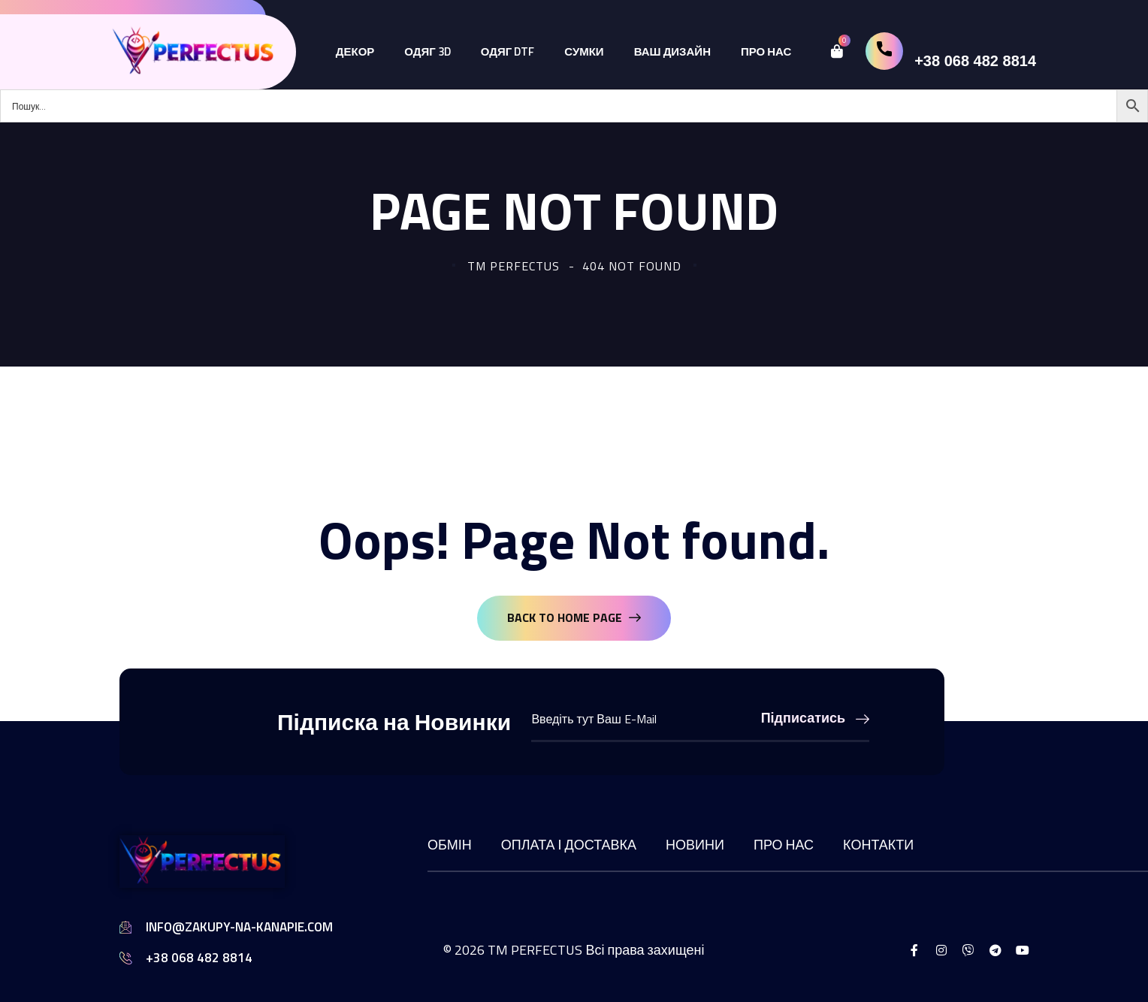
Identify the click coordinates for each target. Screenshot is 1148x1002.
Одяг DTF (507, 51)
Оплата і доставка (568, 844)
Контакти (878, 844)
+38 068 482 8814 (975, 61)
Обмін (449, 844)
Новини (695, 844)
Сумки (583, 51)
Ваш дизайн (672, 51)
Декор (355, 51)
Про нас (766, 51)
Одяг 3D (427, 51)
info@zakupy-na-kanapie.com (239, 927)
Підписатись (815, 718)
